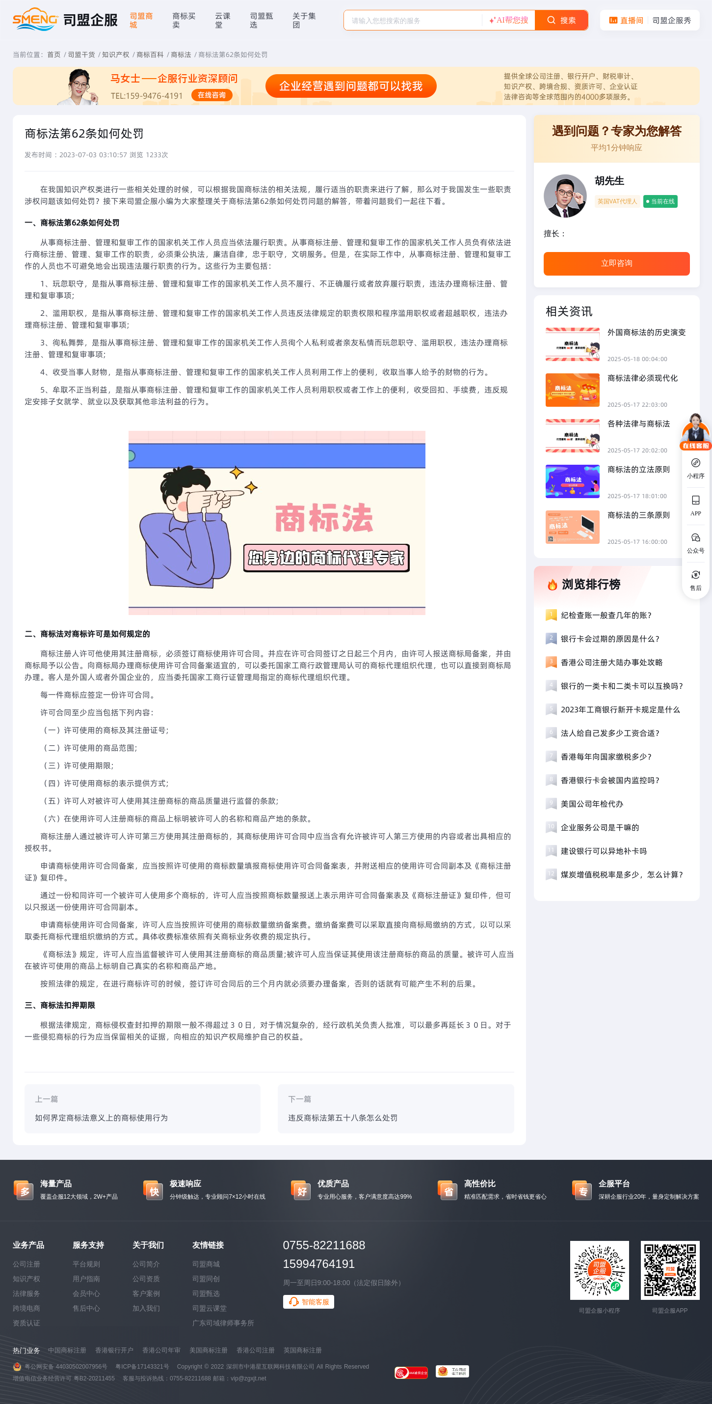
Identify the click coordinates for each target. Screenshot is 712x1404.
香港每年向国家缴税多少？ (608, 756)
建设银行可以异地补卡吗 (604, 850)
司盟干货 (81, 54)
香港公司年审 (161, 1350)
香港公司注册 (256, 1350)
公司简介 (146, 1264)
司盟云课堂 (209, 1308)
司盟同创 (206, 1279)
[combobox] (413, 20)
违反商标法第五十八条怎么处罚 (343, 1117)
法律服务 (26, 1293)
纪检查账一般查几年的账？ (608, 615)
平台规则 (86, 1264)
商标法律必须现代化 (642, 377)
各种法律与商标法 (638, 423)
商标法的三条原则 (638, 514)
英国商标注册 (303, 1350)
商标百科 (150, 54)
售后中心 (86, 1308)
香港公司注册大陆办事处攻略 (612, 662)
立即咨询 (617, 263)
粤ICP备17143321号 (142, 1366)
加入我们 (146, 1308)
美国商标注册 (208, 1350)
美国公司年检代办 (592, 803)
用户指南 (86, 1279)
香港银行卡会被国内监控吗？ (612, 780)
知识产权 (116, 54)
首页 (54, 54)
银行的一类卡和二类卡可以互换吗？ (623, 685)
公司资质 (146, 1279)
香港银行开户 (114, 1350)
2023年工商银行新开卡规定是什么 (621, 709)
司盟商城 (206, 1264)
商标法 (181, 54)
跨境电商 (26, 1308)
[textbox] (412, 20)
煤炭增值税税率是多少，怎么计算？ (623, 874)
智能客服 (308, 1302)
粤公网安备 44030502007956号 (66, 1366)
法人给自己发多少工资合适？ (612, 733)
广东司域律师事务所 (223, 1323)
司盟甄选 (206, 1293)
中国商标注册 (67, 1350)
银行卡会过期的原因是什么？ (612, 638)
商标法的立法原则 (638, 469)
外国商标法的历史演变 (646, 332)
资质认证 (26, 1323)
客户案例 (146, 1293)
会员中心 (86, 1293)
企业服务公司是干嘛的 (600, 827)
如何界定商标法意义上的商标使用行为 (101, 1117)
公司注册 (26, 1264)
